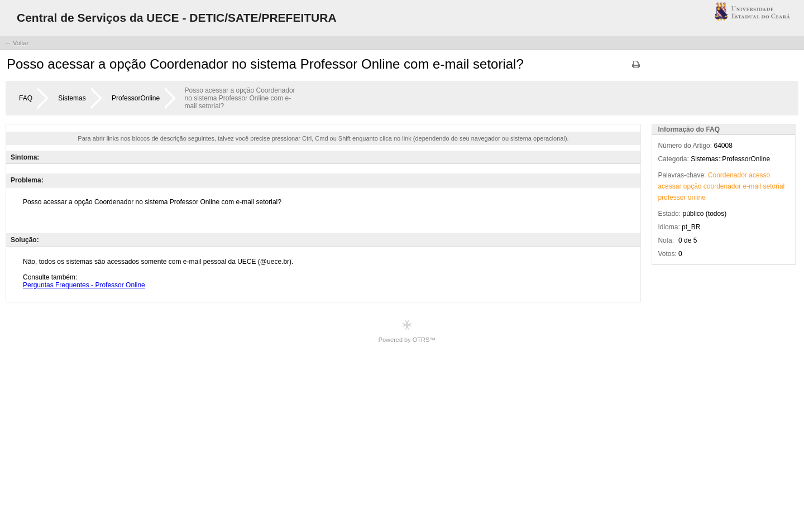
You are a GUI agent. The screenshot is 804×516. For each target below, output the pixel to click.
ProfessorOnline (136, 98)
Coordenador (727, 175)
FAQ (25, 98)
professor (672, 197)
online (697, 197)
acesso (759, 175)
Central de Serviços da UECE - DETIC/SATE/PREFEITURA (177, 17)
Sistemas (71, 98)
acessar (669, 186)
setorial (774, 186)
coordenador (722, 186)
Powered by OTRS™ (407, 331)
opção (692, 186)
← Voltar (16, 43)
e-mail (752, 186)
